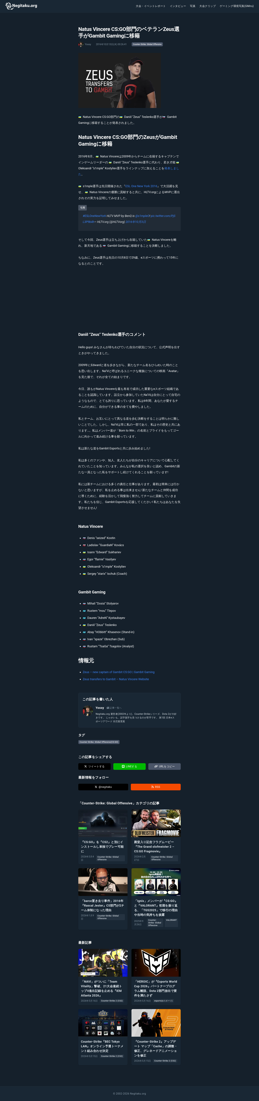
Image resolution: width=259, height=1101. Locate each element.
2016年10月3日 (136, 222)
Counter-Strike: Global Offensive (147, 44)
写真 (192, 6)
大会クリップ (207, 6)
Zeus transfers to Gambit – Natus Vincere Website (116, 679)
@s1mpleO (142, 216)
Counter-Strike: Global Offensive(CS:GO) (99, 742)
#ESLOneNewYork (94, 216)
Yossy (100, 707)
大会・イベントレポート (151, 6)
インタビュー (178, 6)
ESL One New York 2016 (141, 186)
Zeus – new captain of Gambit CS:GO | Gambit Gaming (119, 672)
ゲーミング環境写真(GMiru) (237, 6)
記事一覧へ (114, 707)
